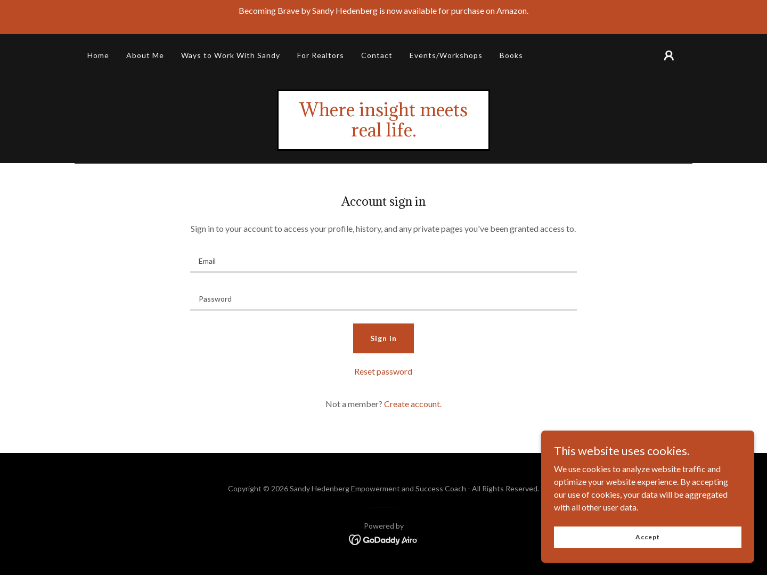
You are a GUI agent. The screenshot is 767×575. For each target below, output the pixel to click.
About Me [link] (145, 55)
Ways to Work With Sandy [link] (230, 55)
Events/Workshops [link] (446, 55)
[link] (383, 133)
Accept (647, 537)
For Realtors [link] (320, 55)
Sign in (383, 338)
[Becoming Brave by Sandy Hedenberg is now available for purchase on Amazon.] (383, 17)
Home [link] (98, 55)
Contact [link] (377, 55)
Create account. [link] (413, 404)
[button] (669, 55)
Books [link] (511, 55)
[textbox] (383, 260)
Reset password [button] (383, 371)
